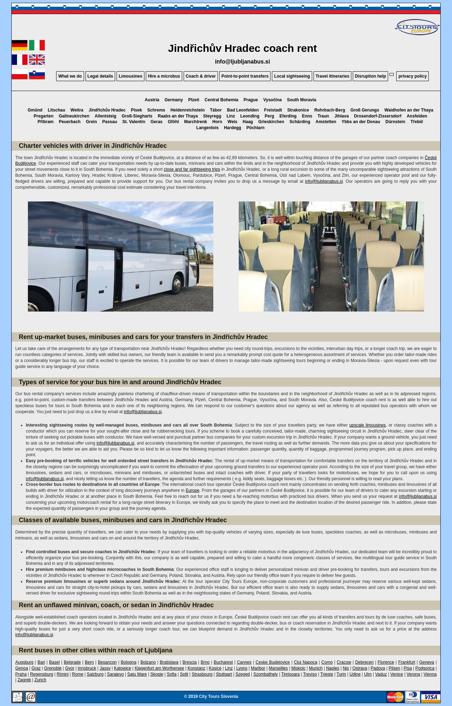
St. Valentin (134, 121)
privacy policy (412, 76)
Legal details (100, 76)
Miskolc (298, 668)
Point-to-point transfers (244, 76)
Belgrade (72, 662)
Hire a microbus (164, 76)
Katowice (122, 668)
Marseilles (278, 668)
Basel (54, 662)
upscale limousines (367, 425)
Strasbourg (202, 674)
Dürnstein (395, 121)
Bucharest (223, 662)
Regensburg (41, 674)
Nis (346, 668)
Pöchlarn (255, 127)
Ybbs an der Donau (360, 121)
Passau (109, 121)
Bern (89, 662)
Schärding (300, 121)
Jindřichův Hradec (107, 110)
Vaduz (381, 674)
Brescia (190, 662)
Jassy (105, 668)
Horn (217, 121)
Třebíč (417, 121)
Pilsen (394, 668)
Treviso (310, 674)
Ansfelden (417, 116)
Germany (174, 99)
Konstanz (196, 668)
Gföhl (173, 121)
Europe (193, 490)
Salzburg (95, 674)
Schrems (156, 110)
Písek (136, 110)
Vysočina (272, 99)
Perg (269, 116)
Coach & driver (201, 76)
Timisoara (290, 674)
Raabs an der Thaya (178, 116)
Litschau (56, 110)
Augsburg (24, 662)
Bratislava (169, 662)
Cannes (244, 662)
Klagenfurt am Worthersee (159, 668)
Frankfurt (406, 662)
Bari (41, 662)
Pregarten (43, 116)
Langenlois (207, 127)
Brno (205, 662)
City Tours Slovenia (218, 696)
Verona (413, 674)
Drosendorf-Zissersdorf (378, 116)
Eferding (288, 116)
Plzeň (193, 99)
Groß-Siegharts (136, 116)
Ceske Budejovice (273, 662)
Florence (385, 662)
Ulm (367, 674)
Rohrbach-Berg (329, 110)
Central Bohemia (221, 99)
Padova (378, 668)
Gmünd (35, 110)
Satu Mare (137, 674)
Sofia (171, 674)
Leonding (250, 116)
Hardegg (232, 127)
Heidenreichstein (188, 110)
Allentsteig (105, 116)
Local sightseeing (292, 76)
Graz (36, 668)
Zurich (40, 679)
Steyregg (212, 116)
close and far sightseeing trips (192, 169)
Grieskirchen (271, 121)
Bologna (128, 662)
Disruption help (370, 76)
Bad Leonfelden (243, 110)
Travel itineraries (332, 76)
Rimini (63, 674)
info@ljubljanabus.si (242, 62)
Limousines (130, 76)
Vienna (429, 674)
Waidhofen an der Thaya (409, 110)
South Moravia (301, 99)
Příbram (45, 121)
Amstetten (325, 121)
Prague (251, 99)
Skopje (156, 674)
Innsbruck (87, 668)
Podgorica (424, 668)
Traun (323, 116)
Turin (341, 674)
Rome (77, 674)
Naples (332, 668)
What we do (70, 76)
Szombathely (265, 674)
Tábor (215, 110)
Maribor (258, 668)
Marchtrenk (195, 121)
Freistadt (273, 110)
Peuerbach (70, 121)
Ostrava (359, 668)
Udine (355, 674)
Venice (396, 674)
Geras (156, 121)
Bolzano (148, 662)
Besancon (107, 662)
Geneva (426, 662)
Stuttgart (224, 674)
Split (184, 674)
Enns (307, 116)
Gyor (69, 668)
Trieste (326, 674)
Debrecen (364, 662)
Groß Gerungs (364, 110)
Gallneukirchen (74, 116)
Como (327, 662)
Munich (316, 668)
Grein (91, 121)
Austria (152, 99)
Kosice (215, 668)
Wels (232, 121)
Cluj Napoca (305, 662)
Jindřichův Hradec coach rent (242, 48)
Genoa (21, 668)
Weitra (77, 110)
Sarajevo (115, 674)
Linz (231, 116)
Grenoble (52, 668)
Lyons (242, 668)
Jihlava (341, 116)
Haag (248, 121)
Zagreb (24, 679)
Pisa (408, 668)
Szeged (243, 674)
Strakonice (298, 110)
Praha (20, 674)
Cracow (344, 662)
